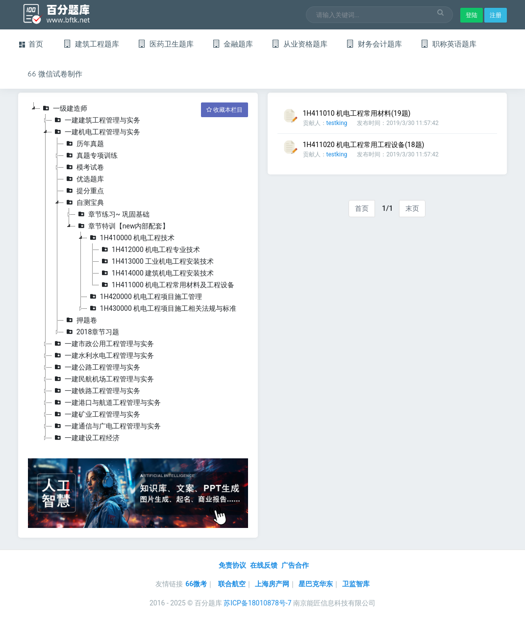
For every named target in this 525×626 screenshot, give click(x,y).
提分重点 (84, 191)
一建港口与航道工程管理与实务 (106, 402)
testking (337, 123)
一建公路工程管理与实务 (96, 367)
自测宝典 (84, 202)
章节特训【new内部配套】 (122, 226)
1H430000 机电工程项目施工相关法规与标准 (162, 308)
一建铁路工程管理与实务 (96, 391)
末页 (412, 208)
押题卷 (80, 320)
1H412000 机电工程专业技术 (149, 249)
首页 (362, 208)
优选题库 (84, 179)
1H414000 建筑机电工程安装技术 (156, 273)
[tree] (138, 273)
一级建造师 (63, 108)
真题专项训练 (91, 155)
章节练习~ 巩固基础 (112, 214)
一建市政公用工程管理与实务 (103, 344)
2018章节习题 (91, 332)
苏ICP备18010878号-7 (257, 603)
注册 (495, 15)
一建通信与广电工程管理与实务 (106, 426)
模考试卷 (84, 167)
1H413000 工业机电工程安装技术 (156, 261)
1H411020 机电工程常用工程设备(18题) (364, 145)
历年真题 (84, 144)
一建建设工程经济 (86, 438)
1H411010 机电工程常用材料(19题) (357, 113)
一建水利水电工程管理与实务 (103, 355)
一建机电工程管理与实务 (96, 132)
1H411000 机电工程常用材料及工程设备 (167, 285)
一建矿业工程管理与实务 (96, 414)
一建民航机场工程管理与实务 (103, 379)
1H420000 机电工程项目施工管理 (144, 296)
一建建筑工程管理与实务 (96, 120)
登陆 (471, 15)
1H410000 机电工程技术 (131, 238)
